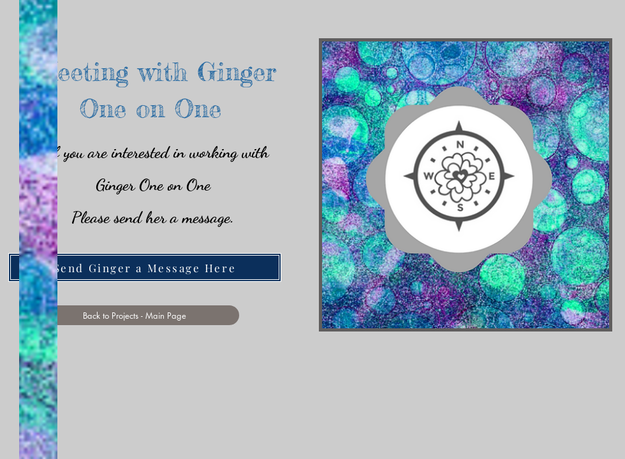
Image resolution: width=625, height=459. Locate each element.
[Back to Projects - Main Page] (134, 315)
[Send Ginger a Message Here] (144, 267)
